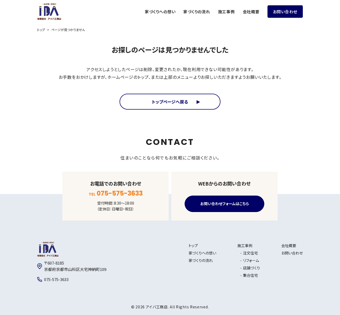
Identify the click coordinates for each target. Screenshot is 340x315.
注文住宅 (250, 253)
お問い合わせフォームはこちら (224, 203)
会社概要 (251, 11)
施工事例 (226, 11)
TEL (116, 193)
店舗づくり (251, 267)
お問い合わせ (285, 11)
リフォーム (251, 260)
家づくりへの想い (160, 11)
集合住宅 (250, 275)
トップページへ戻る (170, 101)
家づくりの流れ (196, 11)
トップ (41, 30)
